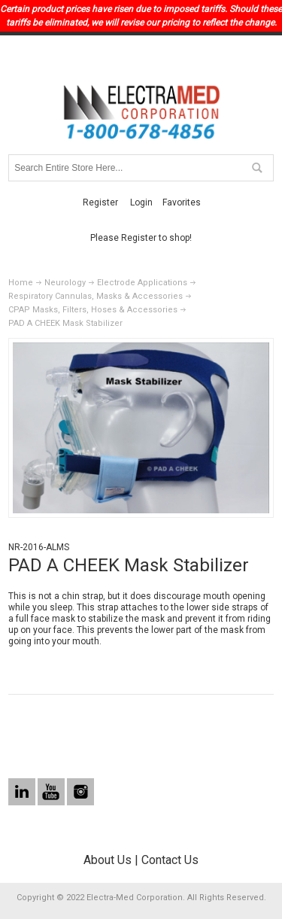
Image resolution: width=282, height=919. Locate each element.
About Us (107, 860)
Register (100, 202)
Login (141, 202)
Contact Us (170, 860)
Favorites (181, 202)
